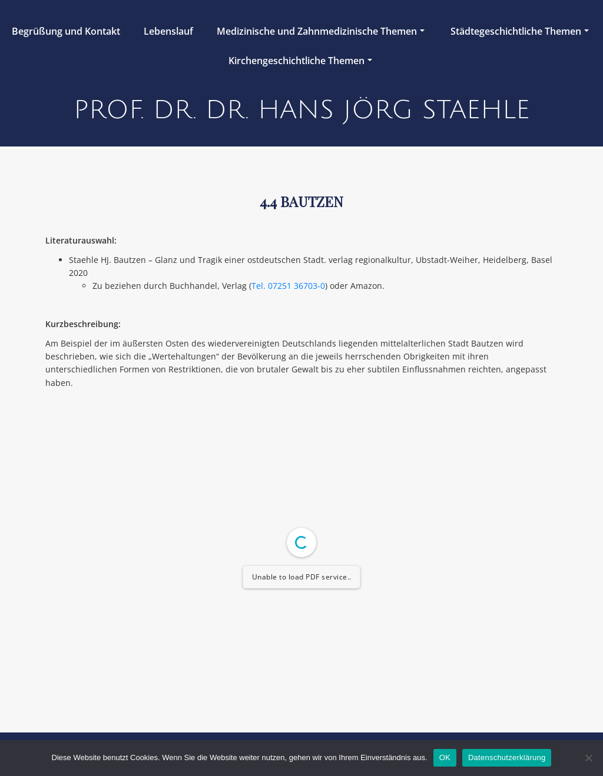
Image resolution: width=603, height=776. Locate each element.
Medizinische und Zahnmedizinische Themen (321, 31)
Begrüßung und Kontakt (66, 31)
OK (444, 757)
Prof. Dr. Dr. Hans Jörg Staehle (302, 110)
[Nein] (588, 758)
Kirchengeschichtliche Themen (300, 60)
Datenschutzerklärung (506, 757)
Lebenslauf (168, 31)
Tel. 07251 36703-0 (288, 285)
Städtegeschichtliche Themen (519, 31)
